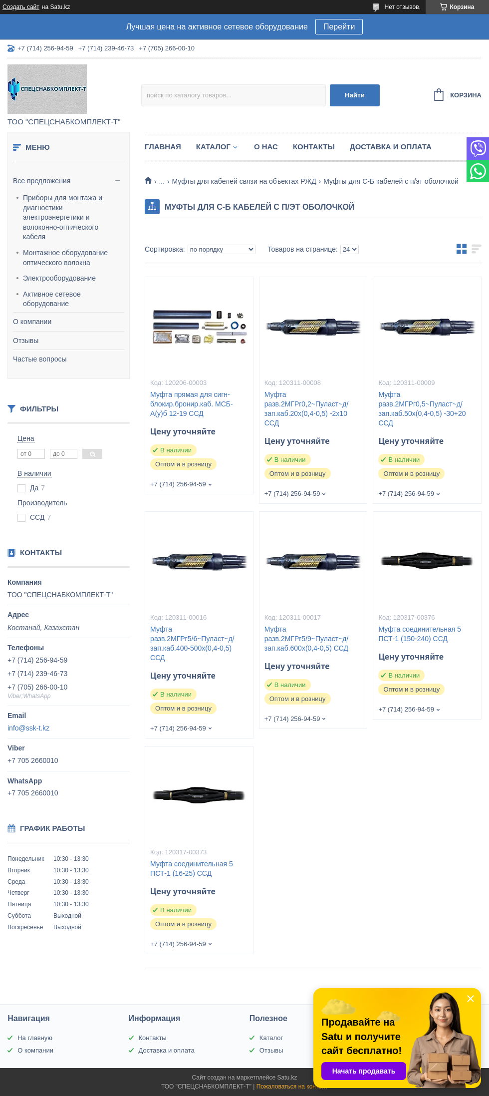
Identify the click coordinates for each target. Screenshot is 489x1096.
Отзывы (25, 341)
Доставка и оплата (391, 146)
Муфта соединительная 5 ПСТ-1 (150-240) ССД (419, 634)
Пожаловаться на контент (292, 1086)
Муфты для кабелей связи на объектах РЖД (244, 181)
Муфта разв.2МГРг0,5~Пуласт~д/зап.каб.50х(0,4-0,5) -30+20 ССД (422, 408)
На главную (34, 1038)
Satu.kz (287, 1077)
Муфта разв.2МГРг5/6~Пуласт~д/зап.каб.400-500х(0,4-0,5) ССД (192, 643)
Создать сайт (20, 6)
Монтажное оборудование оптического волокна (65, 258)
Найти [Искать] (355, 95)
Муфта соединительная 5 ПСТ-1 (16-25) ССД (191, 868)
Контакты (314, 146)
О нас (266, 146)
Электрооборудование (59, 278)
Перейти (339, 26)
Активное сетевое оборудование (52, 299)
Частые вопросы (40, 359)
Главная (163, 146)
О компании (32, 322)
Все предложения (41, 181)
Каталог (213, 146)
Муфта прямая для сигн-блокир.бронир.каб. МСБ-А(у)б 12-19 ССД (191, 403)
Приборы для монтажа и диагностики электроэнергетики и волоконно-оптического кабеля (62, 217)
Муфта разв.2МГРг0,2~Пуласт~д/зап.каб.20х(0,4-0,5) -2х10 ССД (306, 408)
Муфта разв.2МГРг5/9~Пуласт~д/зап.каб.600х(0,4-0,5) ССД (306, 638)
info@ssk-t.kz (28, 728)
